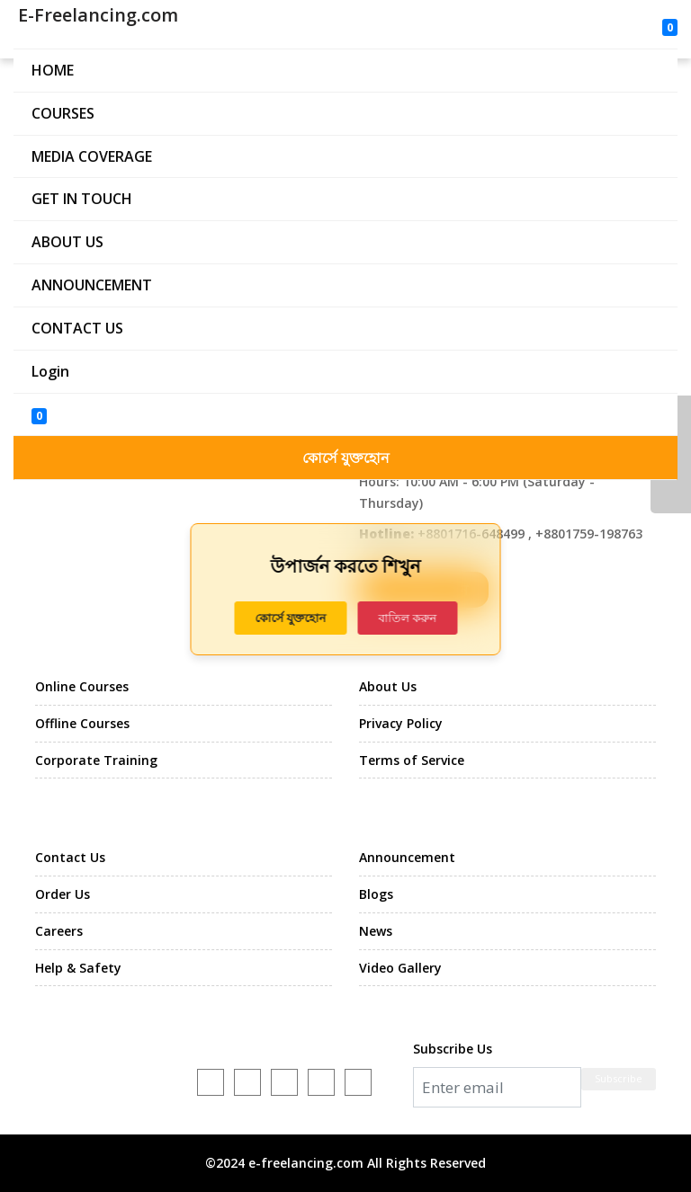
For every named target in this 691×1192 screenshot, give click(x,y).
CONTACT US (77, 328)
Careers (59, 930)
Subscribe (618, 1078)
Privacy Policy (401, 723)
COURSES (62, 113)
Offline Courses (82, 723)
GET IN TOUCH (81, 199)
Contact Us (70, 857)
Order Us (62, 894)
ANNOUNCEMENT (91, 285)
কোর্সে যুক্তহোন (346, 457)
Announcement (407, 857)
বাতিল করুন (407, 617)
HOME (52, 70)
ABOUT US (67, 242)
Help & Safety (78, 967)
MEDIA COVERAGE (91, 156)
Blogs (376, 894)
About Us (388, 686)
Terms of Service (411, 760)
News (375, 930)
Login (50, 371)
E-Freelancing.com (95, 15)
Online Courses (82, 686)
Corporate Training (96, 760)
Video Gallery (400, 967)
